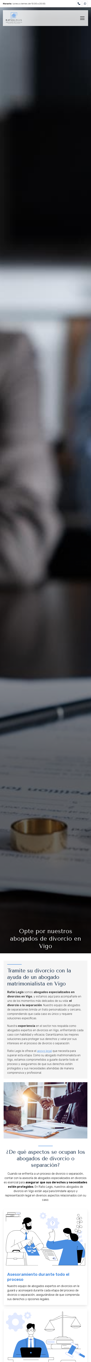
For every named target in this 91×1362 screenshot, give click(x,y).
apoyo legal (44, 1051)
